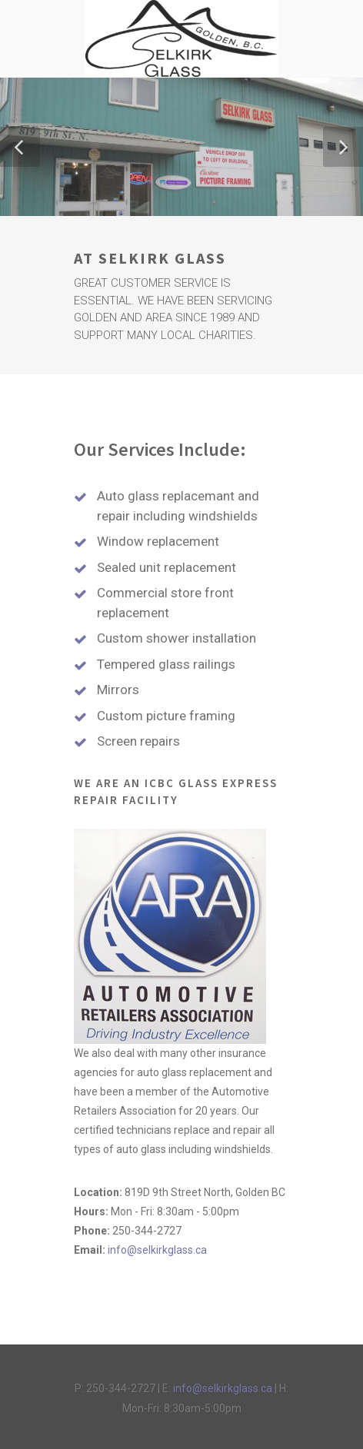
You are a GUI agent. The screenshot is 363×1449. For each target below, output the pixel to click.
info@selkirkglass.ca (157, 1250)
